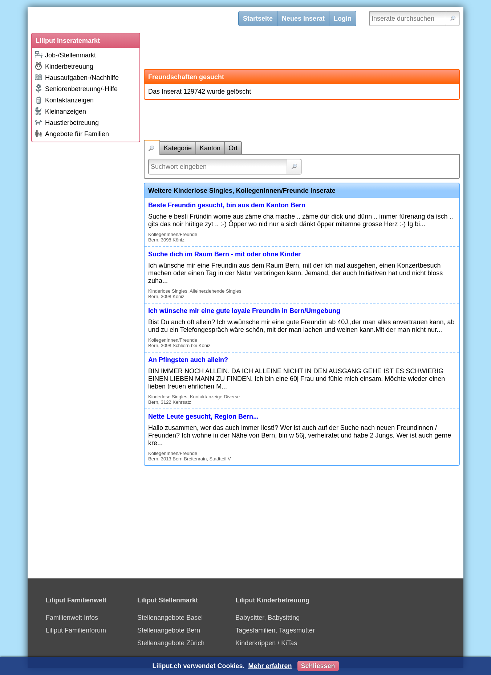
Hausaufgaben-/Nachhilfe (76, 77)
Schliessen (318, 666)
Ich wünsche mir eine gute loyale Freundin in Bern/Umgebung (244, 310)
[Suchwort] (225, 167)
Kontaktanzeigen (64, 99)
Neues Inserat (303, 18)
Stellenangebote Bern (168, 630)
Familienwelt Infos (72, 617)
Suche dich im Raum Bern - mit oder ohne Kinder (224, 254)
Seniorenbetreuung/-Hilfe (76, 88)
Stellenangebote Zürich (170, 643)
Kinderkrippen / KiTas (266, 643)
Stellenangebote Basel (170, 617)
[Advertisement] (85, 255)
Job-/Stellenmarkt (65, 54)
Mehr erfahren (270, 666)
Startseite (258, 18)
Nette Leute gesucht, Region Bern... (203, 416)
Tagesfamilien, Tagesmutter (275, 630)
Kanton (210, 148)
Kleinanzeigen (60, 111)
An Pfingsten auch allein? (188, 359)
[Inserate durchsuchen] (414, 18)
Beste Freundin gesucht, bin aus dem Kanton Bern (226, 205)
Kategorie (178, 148)
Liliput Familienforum (76, 630)
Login (343, 18)
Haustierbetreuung (66, 122)
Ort (233, 148)
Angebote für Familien (71, 133)
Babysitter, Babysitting (267, 617)
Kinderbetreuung (63, 66)
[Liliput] (138, 20)
